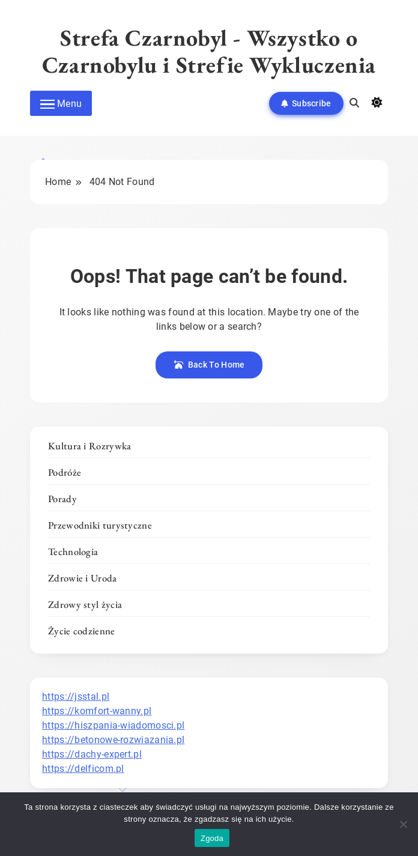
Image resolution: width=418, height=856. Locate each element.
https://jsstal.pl (75, 696)
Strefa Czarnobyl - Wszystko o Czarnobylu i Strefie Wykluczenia (209, 51)
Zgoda (212, 838)
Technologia (73, 551)
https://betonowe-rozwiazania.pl (113, 739)
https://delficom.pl (83, 768)
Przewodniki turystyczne (100, 525)
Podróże (64, 472)
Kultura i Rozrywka (89, 445)
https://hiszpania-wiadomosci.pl (113, 725)
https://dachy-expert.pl (92, 754)
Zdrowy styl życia (85, 604)
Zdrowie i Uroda (82, 577)
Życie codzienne (81, 630)
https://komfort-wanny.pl (96, 711)
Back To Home (209, 364)
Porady (62, 498)
